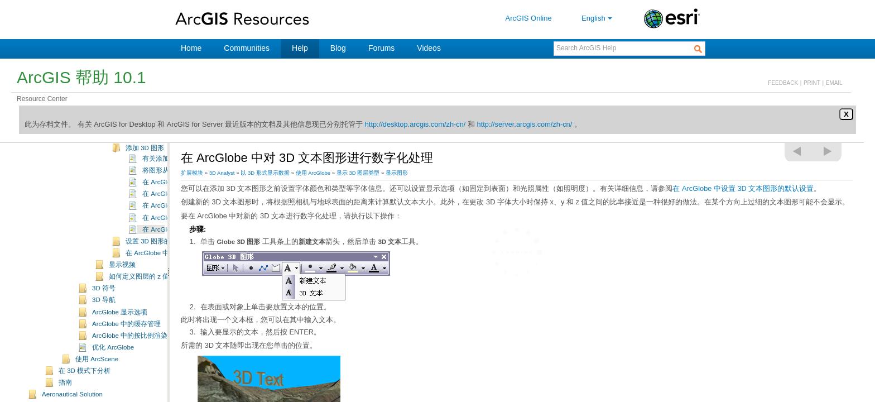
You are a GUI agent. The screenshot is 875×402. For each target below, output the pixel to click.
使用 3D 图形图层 (151, 151)
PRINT (812, 83)
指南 (65, 397)
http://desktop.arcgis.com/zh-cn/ (415, 124)
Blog (338, 48)
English (597, 18)
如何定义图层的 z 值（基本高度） (159, 291)
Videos (429, 48)
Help (300, 48)
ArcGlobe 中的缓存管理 (126, 339)
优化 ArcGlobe (113, 362)
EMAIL (834, 83)
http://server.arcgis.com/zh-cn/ (525, 124)
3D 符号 (104, 303)
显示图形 (397, 173)
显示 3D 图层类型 (358, 173)
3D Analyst (222, 173)
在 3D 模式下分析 (84, 385)
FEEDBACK (783, 83)
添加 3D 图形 (145, 163)
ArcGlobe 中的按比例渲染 (129, 350)
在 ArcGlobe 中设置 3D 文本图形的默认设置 (743, 188)
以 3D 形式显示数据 (265, 173)
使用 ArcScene (96, 374)
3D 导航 (104, 315)
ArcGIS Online (529, 18)
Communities (247, 48)
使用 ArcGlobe (313, 173)
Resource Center (42, 99)
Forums (381, 48)
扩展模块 (192, 173)
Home (191, 48)
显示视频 (122, 279)
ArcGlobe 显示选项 (119, 327)
